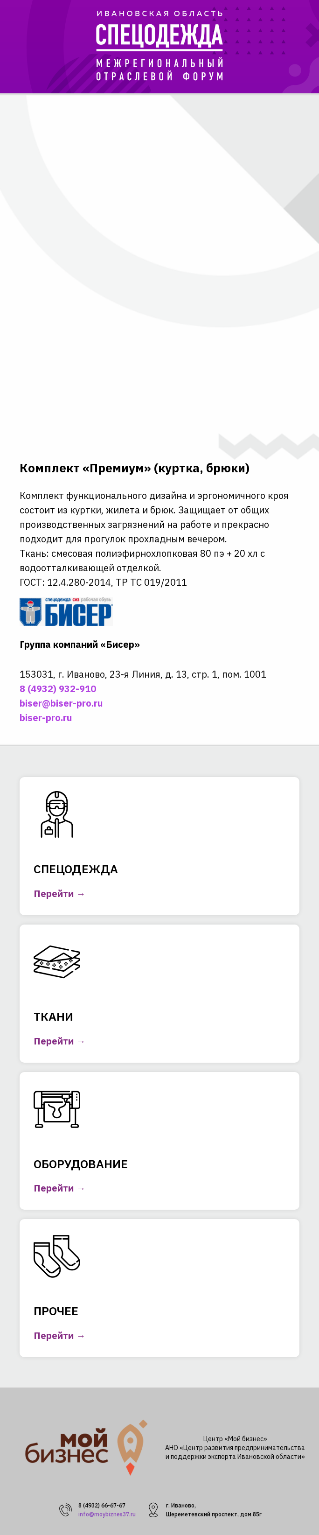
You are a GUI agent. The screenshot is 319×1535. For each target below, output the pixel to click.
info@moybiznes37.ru (107, 1514)
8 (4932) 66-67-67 (101, 1505)
